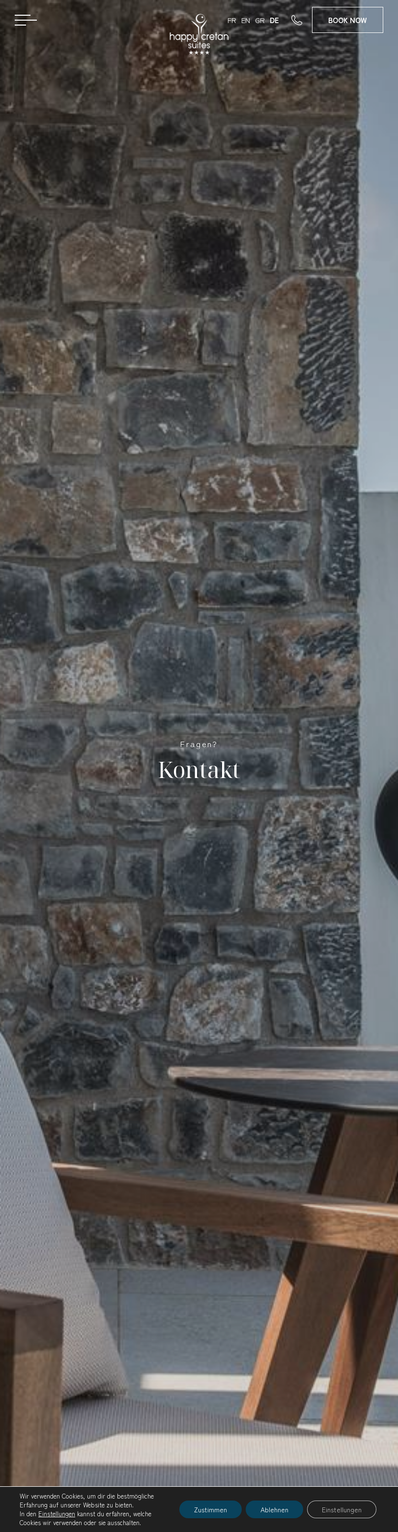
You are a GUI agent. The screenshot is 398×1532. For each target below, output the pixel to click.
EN (245, 20)
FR (231, 20)
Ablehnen (274, 1509)
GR (260, 20)
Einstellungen (56, 1513)
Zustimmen (210, 1509)
